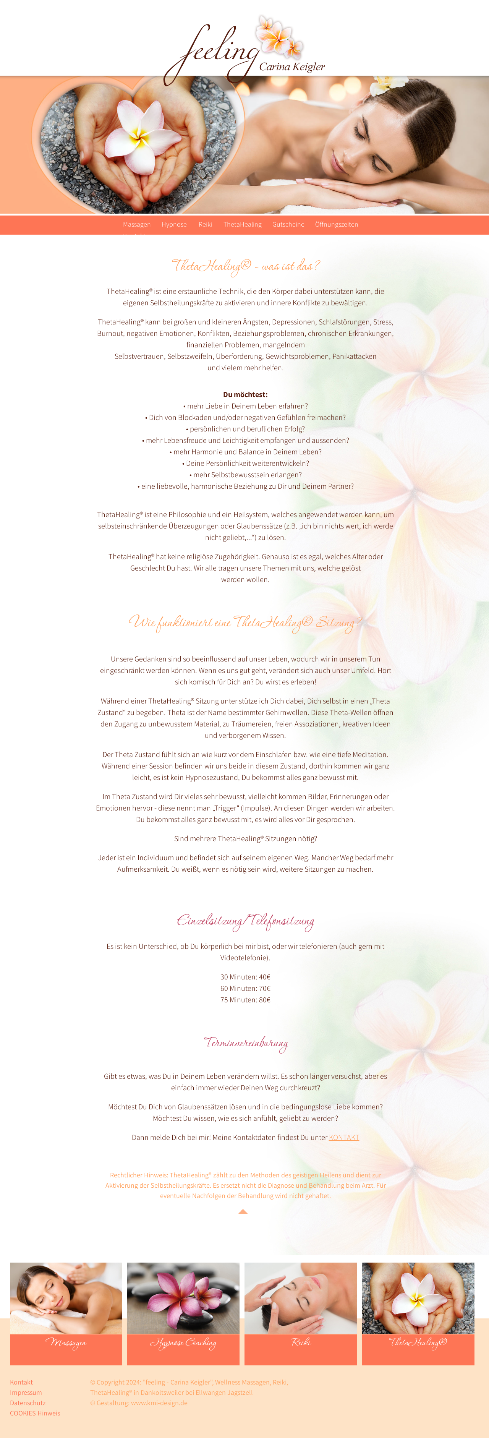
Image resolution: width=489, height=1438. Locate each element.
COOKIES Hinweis (35, 1413)
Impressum (26, 1392)
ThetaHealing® (418, 1343)
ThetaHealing (242, 224)
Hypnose (174, 224)
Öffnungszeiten (336, 224)
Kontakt (134, 236)
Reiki (205, 224)
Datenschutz (28, 1402)
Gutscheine (288, 224)
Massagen (137, 224)
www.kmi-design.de (159, 1402)
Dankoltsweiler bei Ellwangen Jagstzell (197, 1392)
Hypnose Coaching (183, 1343)
